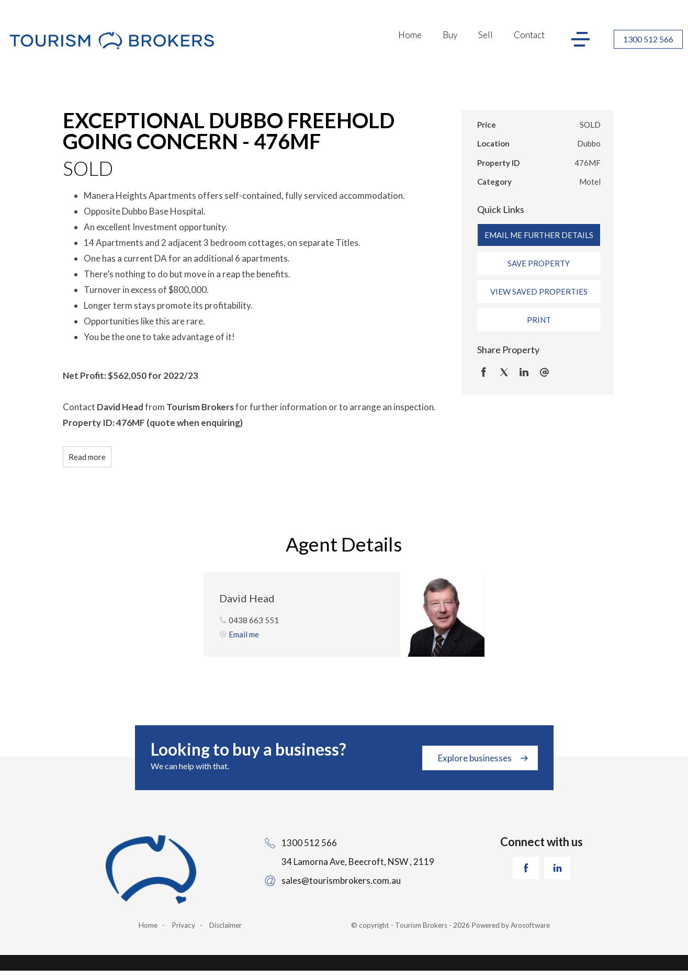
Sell (485, 34)
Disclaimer (225, 925)
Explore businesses (475, 757)
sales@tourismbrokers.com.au (341, 880)
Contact (529, 34)
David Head (247, 598)
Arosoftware (530, 925)
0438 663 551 (254, 620)
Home (410, 34)
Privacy (183, 925)
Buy (450, 34)
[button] (539, 263)
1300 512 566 (648, 39)
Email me (244, 634)
